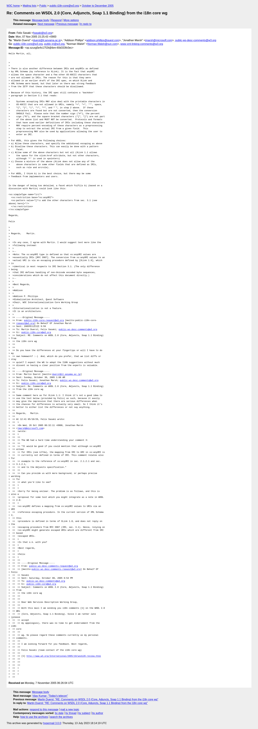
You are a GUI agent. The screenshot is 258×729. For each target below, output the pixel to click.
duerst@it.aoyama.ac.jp (47, 40)
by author (97, 713)
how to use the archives (34, 716)
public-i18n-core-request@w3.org (44, 320)
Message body (40, 20)
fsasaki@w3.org (42, 32)
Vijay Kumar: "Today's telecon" (50, 695)
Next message (46, 24)
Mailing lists (29, 5)
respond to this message (44, 709)
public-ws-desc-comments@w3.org (195, 40)
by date (59, 713)
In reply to (85, 24)
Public (43, 5)
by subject (84, 713)
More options (71, 20)
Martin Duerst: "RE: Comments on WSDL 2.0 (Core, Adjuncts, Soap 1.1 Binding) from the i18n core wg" (98, 699)
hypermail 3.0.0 (52, 723)
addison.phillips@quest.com (102, 40)
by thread (71, 713)
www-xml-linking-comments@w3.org (141, 44)
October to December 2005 (98, 5)
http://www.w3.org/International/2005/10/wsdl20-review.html (63, 656)
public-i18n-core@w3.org (64, 5)
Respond (56, 20)
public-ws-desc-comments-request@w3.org (53, 566)
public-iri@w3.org (54, 44)
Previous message (67, 24)
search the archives (61, 716)
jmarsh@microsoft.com (158, 40)
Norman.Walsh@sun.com (102, 44)
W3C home (13, 5)
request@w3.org (25, 323)
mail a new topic (69, 709)
